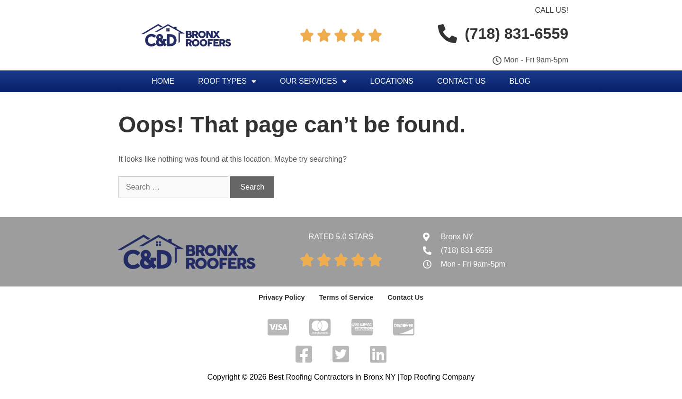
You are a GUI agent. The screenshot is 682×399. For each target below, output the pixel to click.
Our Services (313, 81)
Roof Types (227, 81)
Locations (391, 81)
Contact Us (461, 81)
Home (163, 81)
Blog (519, 81)
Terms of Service (346, 297)
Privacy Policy (282, 297)
